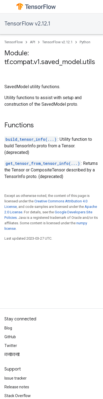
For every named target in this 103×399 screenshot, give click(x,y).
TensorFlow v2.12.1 (27, 23)
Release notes (16, 387)
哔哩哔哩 (12, 354)
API (32, 42)
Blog (8, 328)
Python (85, 42)
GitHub (10, 337)
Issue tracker (15, 378)
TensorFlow (13, 42)
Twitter (10, 345)
